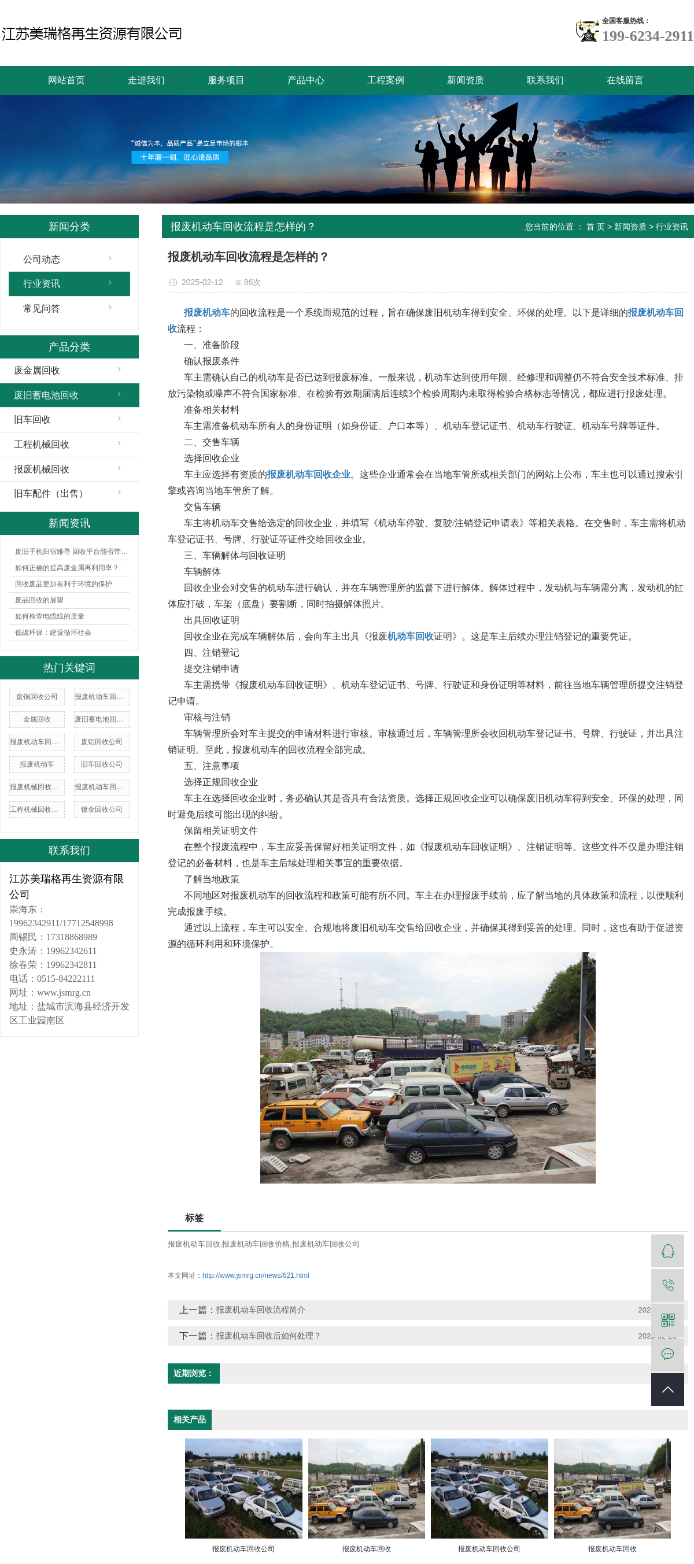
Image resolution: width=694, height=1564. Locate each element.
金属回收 (37, 719)
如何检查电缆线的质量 (49, 616)
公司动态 (41, 259)
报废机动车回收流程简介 (260, 1309)
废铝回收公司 (102, 742)
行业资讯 (41, 284)
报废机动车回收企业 (102, 787)
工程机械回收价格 (37, 809)
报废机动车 (37, 764)
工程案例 (385, 80)
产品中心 (305, 80)
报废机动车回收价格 (102, 697)
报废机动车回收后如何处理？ (269, 1335)
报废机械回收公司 (37, 787)
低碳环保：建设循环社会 (53, 632)
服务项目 (226, 80)
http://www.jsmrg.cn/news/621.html (255, 1275)
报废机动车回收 (194, 1244)
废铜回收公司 (37, 697)
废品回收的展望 (39, 600)
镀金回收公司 (102, 809)
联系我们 (545, 80)
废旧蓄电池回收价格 (102, 719)
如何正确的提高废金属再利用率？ (67, 568)
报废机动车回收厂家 (37, 742)
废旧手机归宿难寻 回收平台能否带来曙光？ (72, 552)
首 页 (595, 226)
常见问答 (41, 308)
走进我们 (146, 80)
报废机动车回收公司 (326, 1244)
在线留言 (625, 80)
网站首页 (66, 80)
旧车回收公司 (102, 764)
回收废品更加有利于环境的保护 (63, 584)
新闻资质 (465, 80)
